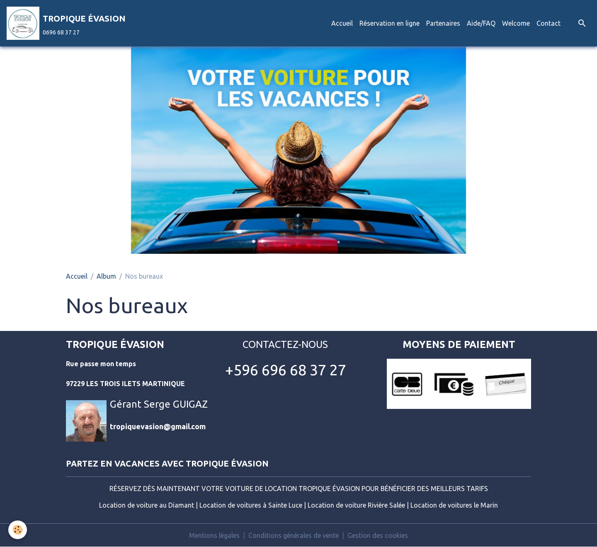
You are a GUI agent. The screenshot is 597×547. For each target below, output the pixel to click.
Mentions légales (214, 535)
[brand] (66, 23)
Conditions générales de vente (293, 535)
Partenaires (443, 23)
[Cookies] (17, 529)
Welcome (516, 23)
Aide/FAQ (481, 23)
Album (106, 276)
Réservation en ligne (389, 23)
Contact (548, 23)
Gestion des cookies (377, 535)
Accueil (342, 23)
